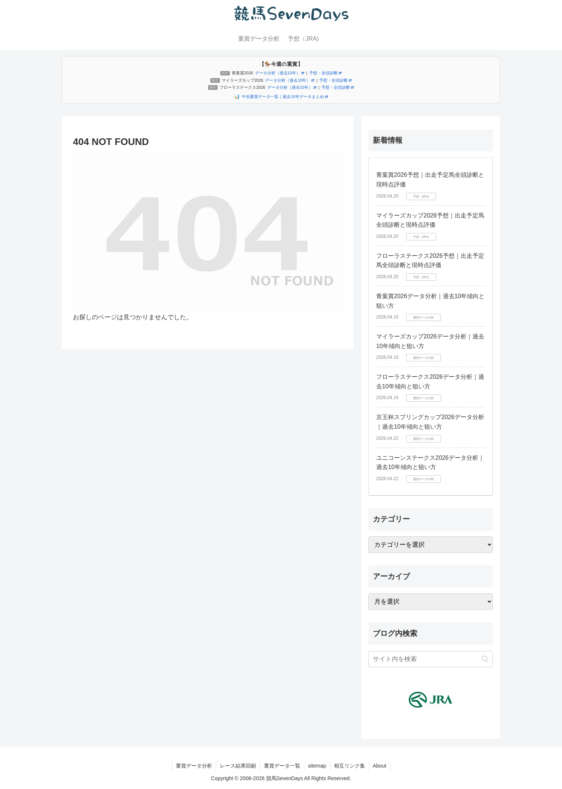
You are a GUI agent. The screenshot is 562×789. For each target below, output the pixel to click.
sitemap (317, 766)
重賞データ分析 (194, 766)
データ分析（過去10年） (279, 73)
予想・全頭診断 (325, 73)
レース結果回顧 (238, 766)
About (380, 766)
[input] (430, 659)
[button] (485, 659)
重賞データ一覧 (282, 766)
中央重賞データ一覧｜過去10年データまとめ (285, 96)
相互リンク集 (349, 766)
